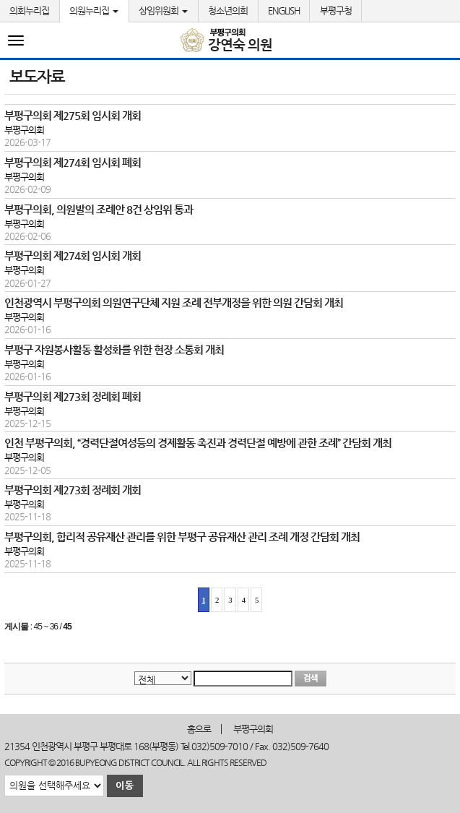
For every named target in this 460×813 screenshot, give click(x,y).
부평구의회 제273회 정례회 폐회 (72, 396)
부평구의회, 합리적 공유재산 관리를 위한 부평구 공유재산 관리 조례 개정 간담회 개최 (182, 536)
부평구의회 (253, 728)
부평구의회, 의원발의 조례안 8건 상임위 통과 (98, 209)
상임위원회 (163, 10)
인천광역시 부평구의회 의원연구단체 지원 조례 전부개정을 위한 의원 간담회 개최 (173, 302)
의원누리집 (93, 10)
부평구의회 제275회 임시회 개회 (72, 115)
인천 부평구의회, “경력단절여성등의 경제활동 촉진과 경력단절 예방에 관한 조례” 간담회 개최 (197, 442)
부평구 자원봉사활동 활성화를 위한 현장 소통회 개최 (114, 349)
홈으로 (199, 728)
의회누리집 (29, 10)
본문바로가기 (0, 0)
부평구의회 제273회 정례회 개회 (72, 489)
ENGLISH (284, 10)
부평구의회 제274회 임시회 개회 (72, 255)
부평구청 (336, 10)
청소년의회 (228, 10)
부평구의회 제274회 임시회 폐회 (72, 162)
